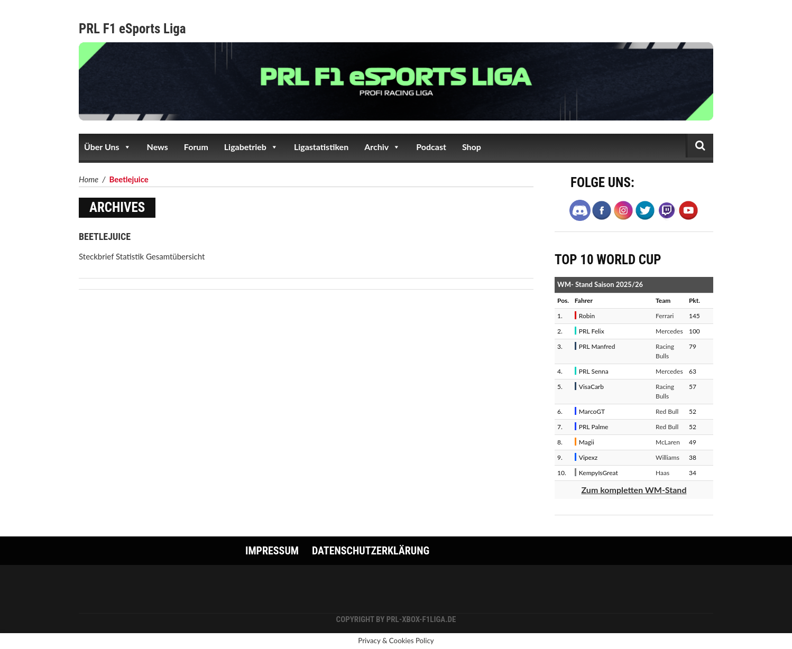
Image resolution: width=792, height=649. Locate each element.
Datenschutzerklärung (370, 550)
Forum (196, 147)
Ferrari (665, 316)
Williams (667, 457)
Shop (471, 147)
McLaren (668, 442)
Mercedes (669, 331)
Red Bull (667, 411)
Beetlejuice (105, 236)
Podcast (431, 147)
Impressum (272, 550)
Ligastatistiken (321, 147)
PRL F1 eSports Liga (132, 28)
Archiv (382, 147)
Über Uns (107, 147)
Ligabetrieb (251, 147)
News (157, 147)
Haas (662, 473)
